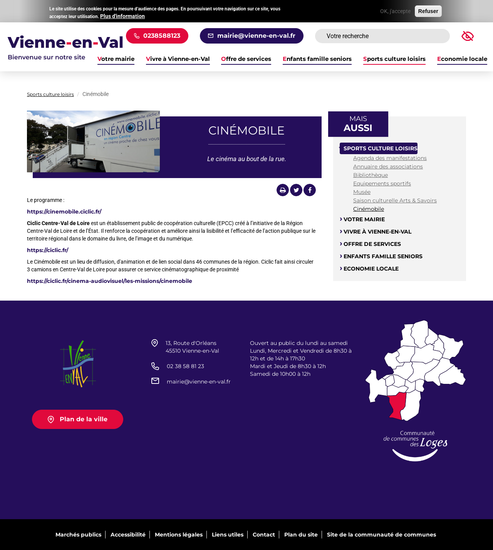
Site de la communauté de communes (381, 534)
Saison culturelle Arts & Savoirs (395, 200)
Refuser (428, 10)
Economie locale (462, 59)
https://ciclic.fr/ (47, 250)
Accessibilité (128, 534)
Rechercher (434, 36)
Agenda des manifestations (390, 158)
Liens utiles (227, 534)
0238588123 (161, 35)
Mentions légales (179, 534)
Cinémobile (368, 208)
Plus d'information (122, 15)
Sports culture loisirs (394, 59)
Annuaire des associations (388, 166)
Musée (362, 191)
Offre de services (246, 59)
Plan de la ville (83, 419)
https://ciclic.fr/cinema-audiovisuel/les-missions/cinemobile (109, 281)
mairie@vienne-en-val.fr (256, 35)
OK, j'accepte (395, 10)
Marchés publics (78, 534)
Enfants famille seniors (317, 59)
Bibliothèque (370, 175)
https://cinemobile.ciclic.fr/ (64, 211)
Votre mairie (364, 219)
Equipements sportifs (382, 183)
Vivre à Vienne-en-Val (178, 59)
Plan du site (301, 534)
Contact (264, 534)
